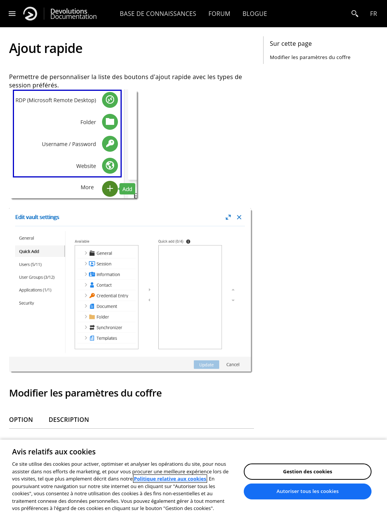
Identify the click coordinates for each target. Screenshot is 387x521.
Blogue (255, 13)
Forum (219, 13)
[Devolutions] (30, 13)
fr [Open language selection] (373, 13)
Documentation (73, 13)
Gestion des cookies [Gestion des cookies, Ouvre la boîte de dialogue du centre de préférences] (307, 471)
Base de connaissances (158, 13)
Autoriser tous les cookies (308, 491)
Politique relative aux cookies (170, 478)
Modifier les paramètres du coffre (310, 57)
